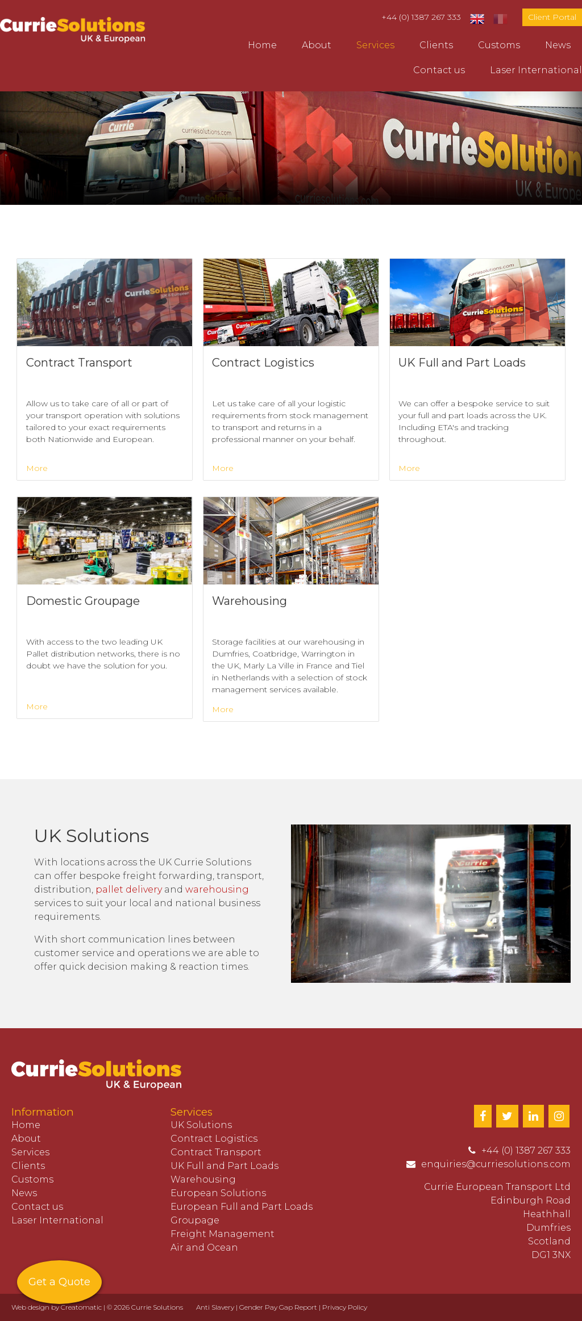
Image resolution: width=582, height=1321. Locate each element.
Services (375, 45)
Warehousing (203, 1179)
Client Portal (552, 17)
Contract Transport (216, 1152)
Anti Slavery (215, 1307)
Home (262, 45)
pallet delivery (128, 889)
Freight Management (223, 1234)
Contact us (439, 70)
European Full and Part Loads (242, 1206)
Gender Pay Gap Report (278, 1307)
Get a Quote (59, 1282)
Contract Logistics (214, 1138)
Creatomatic (81, 1307)
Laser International (536, 70)
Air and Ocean (204, 1247)
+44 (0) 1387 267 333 (421, 17)
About (316, 45)
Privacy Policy (344, 1307)
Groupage (195, 1220)
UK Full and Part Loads (224, 1165)
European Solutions (218, 1193)
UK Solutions (201, 1125)
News (558, 45)
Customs (499, 45)
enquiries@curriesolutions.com (496, 1164)
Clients (436, 45)
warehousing (217, 889)
